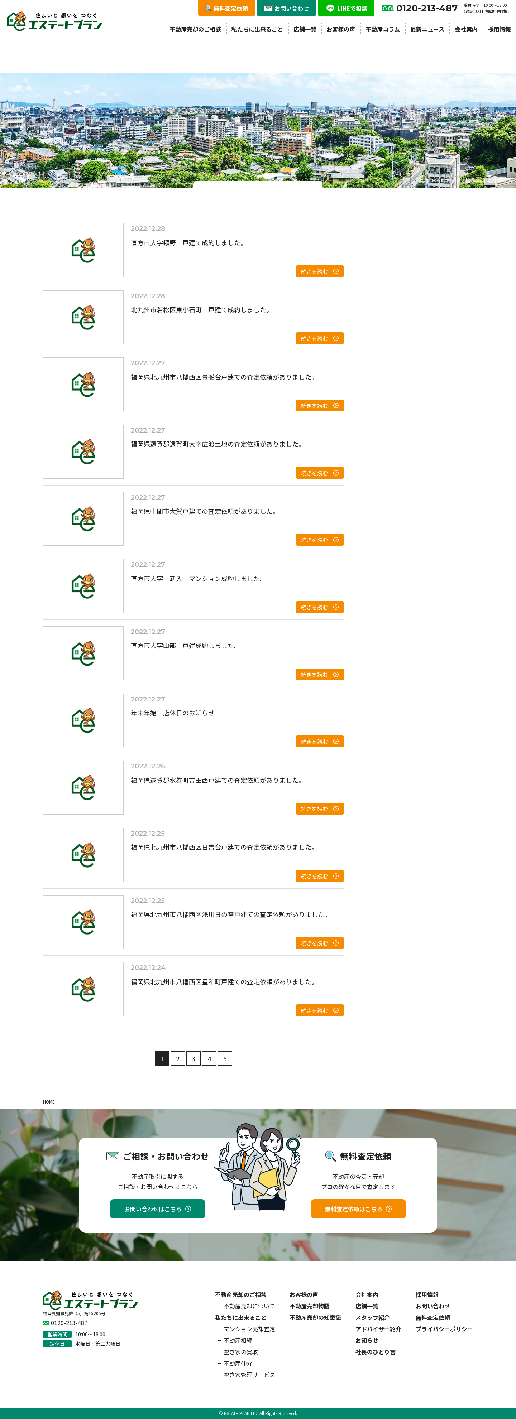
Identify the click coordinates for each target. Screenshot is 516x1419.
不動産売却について (249, 1306)
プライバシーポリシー (444, 1328)
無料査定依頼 (433, 1317)
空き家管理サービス (249, 1374)
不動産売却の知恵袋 (315, 1317)
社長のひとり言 (375, 1351)
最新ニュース (427, 29)
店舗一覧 (304, 29)
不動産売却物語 (310, 1306)
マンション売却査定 (249, 1328)
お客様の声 (340, 29)
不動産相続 (238, 1340)
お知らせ (366, 1340)
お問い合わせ (433, 1306)
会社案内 (466, 29)
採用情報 (499, 29)
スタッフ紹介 (372, 1317)
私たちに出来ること (257, 29)
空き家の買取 (241, 1351)
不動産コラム (383, 29)
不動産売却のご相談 (195, 29)
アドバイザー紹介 (378, 1328)
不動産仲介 (238, 1363)
